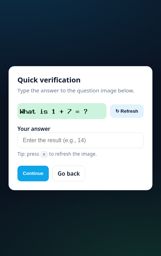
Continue (33, 173)
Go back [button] (69, 173)
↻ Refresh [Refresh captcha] (126, 111)
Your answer (33, 128)
